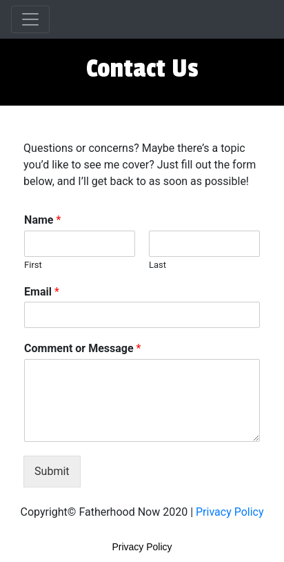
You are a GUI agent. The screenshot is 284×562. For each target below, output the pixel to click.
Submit (51, 471)
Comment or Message (82, 348)
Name (42, 219)
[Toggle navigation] (30, 19)
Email (41, 291)
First (33, 265)
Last (157, 265)
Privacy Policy (230, 512)
